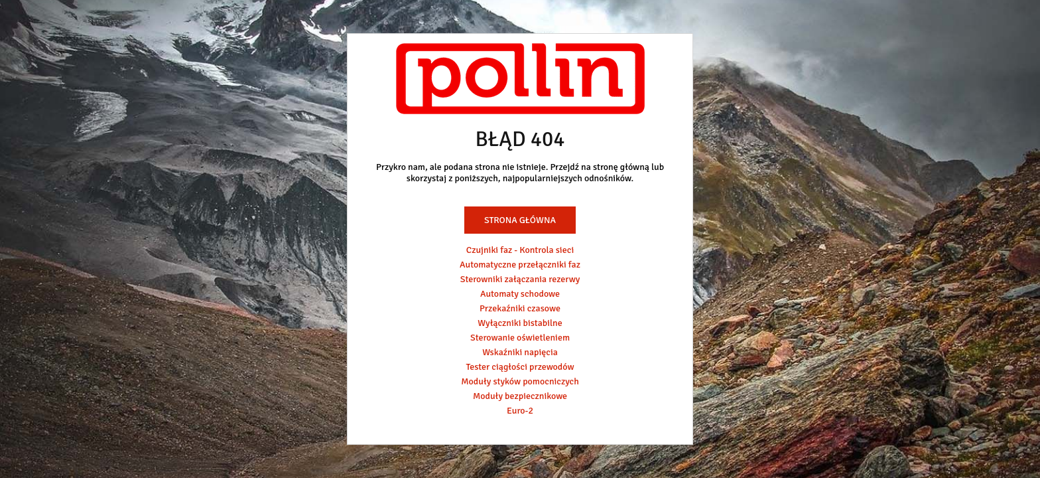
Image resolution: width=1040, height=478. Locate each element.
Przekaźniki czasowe (520, 308)
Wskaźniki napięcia (520, 352)
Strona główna (520, 220)
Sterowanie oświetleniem (520, 337)
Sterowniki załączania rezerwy (520, 279)
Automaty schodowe (520, 293)
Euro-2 (520, 410)
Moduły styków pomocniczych (520, 381)
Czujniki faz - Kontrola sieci (520, 250)
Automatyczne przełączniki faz (520, 264)
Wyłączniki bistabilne (520, 323)
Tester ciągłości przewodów (520, 366)
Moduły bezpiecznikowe (520, 396)
